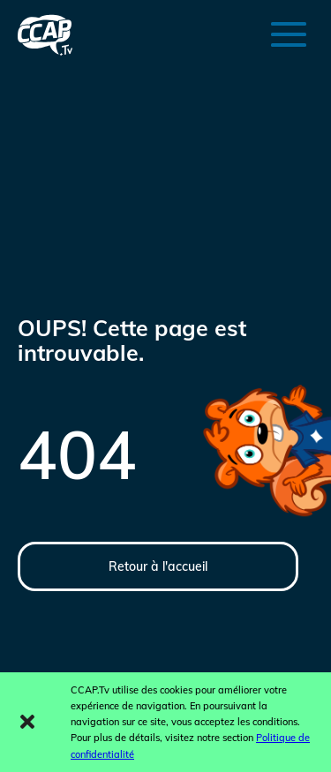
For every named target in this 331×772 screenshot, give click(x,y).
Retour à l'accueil (158, 566)
